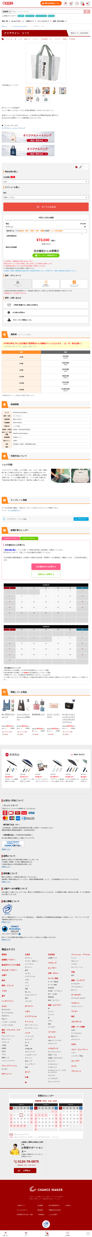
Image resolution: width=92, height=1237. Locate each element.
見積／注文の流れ (58, 21)
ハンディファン (7, 1001)
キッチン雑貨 (52, 985)
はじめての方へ (16, 21)
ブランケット (76, 1071)
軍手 (72, 975)
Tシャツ (74, 958)
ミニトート (35, 39)
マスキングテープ (31, 995)
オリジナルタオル (7, 1013)
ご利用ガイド (29, 21)
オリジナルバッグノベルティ (20, 26)
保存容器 (51, 988)
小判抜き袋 (28, 1048)
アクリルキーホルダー (78, 998)
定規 (26, 998)
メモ (26, 982)
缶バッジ (74, 990)
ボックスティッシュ (31, 1028)
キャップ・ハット (77, 967)
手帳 (26, 989)
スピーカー (51, 1075)
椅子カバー (75, 1036)
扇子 (3, 996)
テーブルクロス (76, 1033)
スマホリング (52, 1067)
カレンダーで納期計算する (46, 255)
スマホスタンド (53, 1064)
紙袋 (26, 1067)
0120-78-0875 (28, 1161)
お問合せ (26, 1170)
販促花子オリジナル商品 (11, 965)
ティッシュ (29, 1022)
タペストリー (75, 1039)
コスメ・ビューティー (79, 1049)
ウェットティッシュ (8, 1036)
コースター (51, 1027)
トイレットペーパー (8, 1061)
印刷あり (65, 39)
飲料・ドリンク (7, 985)
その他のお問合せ (16, 312)
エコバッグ (28, 1039)
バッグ (20, 39)
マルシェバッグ (30, 1052)
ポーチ (27, 1042)
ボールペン (30, 16)
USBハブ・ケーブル (54, 1040)
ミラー (73, 1053)
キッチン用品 (53, 978)
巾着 (26, 1045)
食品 (3, 980)
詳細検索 (5, 11)
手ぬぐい (5, 1019)
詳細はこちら (6, 849)
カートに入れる (46, 206)
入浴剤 (4, 1045)
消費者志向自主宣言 (55, 1210)
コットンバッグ (41, 16)
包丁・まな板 (52, 994)
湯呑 (49, 1024)
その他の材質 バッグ (46, 39)
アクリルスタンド (77, 987)
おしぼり (5, 1069)
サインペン (28, 967)
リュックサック (30, 1064)
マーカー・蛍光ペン (31, 961)
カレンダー (75, 1061)
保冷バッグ (28, 1061)
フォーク (51, 1014)
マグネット (75, 1003)
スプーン (51, 1011)
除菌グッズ (5, 1057)
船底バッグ (27, 39)
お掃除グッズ (52, 958)
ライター (74, 1011)
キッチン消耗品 (53, 982)
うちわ (4, 991)
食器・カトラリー (54, 1000)
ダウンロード (82, 519)
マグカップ (52, 963)
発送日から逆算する (29, 538)
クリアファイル (30, 976)
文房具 (27, 954)
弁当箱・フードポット (55, 991)
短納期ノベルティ (8, 960)
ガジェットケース (54, 1081)
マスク (4, 1054)
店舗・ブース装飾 (78, 1027)
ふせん (52, 16)
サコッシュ (28, 1058)
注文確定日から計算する (10, 538)
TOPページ (4, 26)
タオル (4, 1006)
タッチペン (51, 1061)
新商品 (4, 954)
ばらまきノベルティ (9, 970)
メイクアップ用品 (77, 1056)
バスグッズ (5, 1042)
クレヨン (28, 973)
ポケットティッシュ (31, 1025)
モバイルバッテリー (54, 1052)
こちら (24, 346)
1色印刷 (73, 39)
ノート (27, 986)
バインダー (28, 1001)
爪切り (4, 1051)
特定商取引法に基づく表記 (25, 1214)
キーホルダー (75, 984)
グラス (50, 1021)
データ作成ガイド (14, 510)
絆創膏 (4, 1048)
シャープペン (29, 964)
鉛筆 (26, 970)
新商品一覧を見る (79, 754)
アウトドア (57, 39)
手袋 (73, 972)
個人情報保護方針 (54, 1205)
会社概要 (40, 1205)
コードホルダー (53, 1078)
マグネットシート (77, 1006)
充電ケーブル (52, 1055)
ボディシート (6, 1039)
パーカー (74, 964)
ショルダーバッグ (31, 1055)
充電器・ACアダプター (55, 1058)
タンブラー (52, 968)
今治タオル (5, 1016)
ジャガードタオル (7, 1025)
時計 (73, 1016)
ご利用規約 (40, 1214)
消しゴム (28, 992)
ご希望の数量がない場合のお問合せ (23, 304)
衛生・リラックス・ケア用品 (11, 1031)
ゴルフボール (76, 1022)
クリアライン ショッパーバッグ (13, 128)
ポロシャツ (75, 961)
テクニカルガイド (43, 21)
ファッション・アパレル (80, 954)
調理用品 (51, 997)
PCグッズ (51, 1037)
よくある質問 (53, 1214)
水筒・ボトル (53, 973)
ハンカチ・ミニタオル (9, 1022)
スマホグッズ (53, 1048)
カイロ (73, 1066)
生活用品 (51, 954)
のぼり (73, 1030)
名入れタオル (6, 1009)
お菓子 (21, 16)
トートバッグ (9, 39)
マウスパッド (52, 1043)
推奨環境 (40, 1210)
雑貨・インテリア (78, 980)
